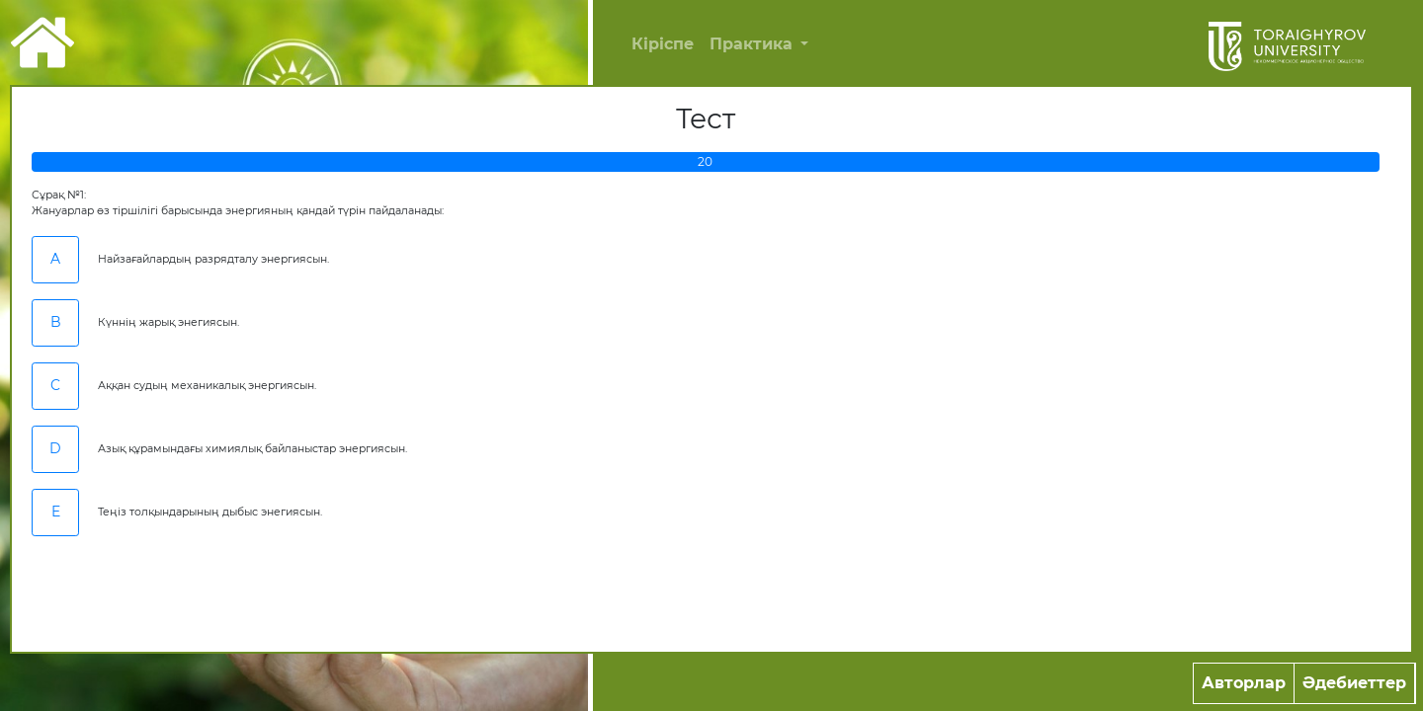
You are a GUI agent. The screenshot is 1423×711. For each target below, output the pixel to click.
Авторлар (1244, 682)
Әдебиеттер (1354, 682)
